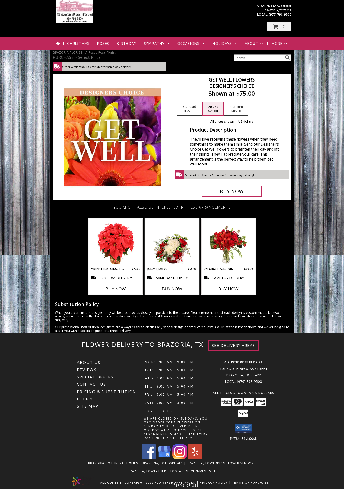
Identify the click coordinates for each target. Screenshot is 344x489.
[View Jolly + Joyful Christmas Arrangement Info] (172, 243)
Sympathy (157, 43)
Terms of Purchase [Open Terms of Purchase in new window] (250, 482)
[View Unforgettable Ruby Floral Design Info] (228, 243)
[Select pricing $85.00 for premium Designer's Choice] (236, 109)
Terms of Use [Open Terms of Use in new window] (186, 485)
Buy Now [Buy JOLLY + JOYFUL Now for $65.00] (172, 289)
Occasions (191, 43)
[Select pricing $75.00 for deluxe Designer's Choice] (213, 109)
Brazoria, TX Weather (147, 471)
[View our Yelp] (195, 457)
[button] (279, 26)
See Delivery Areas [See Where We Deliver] (233, 345)
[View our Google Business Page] (164, 457)
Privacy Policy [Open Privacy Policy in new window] (214, 482)
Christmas (78, 43)
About (254, 43)
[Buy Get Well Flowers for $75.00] (232, 191)
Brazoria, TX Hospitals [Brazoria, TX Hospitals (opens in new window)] (162, 463)
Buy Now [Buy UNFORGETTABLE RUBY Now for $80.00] (228, 289)
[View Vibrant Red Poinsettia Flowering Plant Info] (116, 243)
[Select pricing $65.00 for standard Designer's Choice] (189, 109)
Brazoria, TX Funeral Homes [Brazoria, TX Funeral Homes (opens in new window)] (113, 463)
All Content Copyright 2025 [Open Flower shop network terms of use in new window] (127, 482)
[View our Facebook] (149, 457)
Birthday (126, 43)
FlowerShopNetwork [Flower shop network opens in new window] (175, 482)
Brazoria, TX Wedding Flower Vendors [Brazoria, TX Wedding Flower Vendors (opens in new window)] (221, 463)
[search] (287, 57)
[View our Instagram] (179, 457)
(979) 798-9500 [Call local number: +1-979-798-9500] (280, 14)
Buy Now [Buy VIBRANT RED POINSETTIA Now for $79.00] (115, 289)
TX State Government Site (193, 471)
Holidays (224, 43)
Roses (103, 43)
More (279, 43)
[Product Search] (258, 58)
